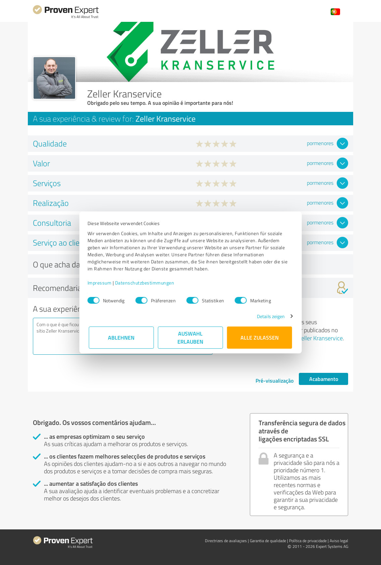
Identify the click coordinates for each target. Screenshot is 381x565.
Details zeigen (269, 316)
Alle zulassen (259, 337)
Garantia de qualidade (268, 541)
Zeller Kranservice (320, 338)
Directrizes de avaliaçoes (226, 541)
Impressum (101, 282)
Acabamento (323, 379)
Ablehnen (121, 337)
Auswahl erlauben (191, 337)
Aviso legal (339, 541)
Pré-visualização (274, 380)
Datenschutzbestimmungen (146, 282)
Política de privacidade (308, 541)
